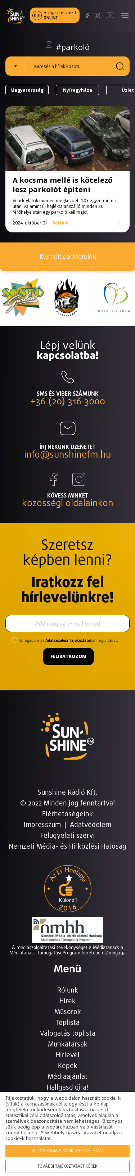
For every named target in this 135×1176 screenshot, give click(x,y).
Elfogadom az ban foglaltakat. (69, 641)
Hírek (67, 1001)
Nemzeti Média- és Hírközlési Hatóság (67, 846)
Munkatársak (67, 1044)
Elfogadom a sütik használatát (67, 1151)
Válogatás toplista (67, 1033)
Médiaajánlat (67, 1076)
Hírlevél (68, 1055)
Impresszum (42, 825)
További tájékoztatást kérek (67, 1166)
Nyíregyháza (77, 90)
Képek (67, 1066)
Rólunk (67, 990)
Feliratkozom (68, 656)
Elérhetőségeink (67, 814)
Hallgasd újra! (67, 1087)
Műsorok (67, 1012)
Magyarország (27, 90)
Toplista (67, 1023)
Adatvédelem (90, 825)
